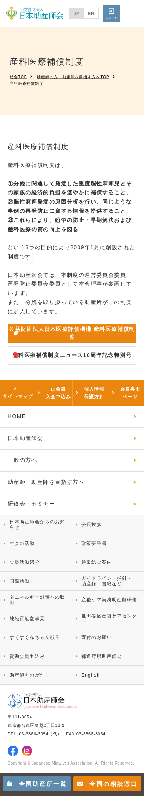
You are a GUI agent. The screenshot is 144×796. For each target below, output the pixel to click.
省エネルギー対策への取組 (37, 599)
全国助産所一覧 (37, 784)
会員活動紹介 (25, 562)
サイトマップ (18, 396)
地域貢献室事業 (27, 618)
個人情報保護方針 (94, 392)
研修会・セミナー (31, 504)
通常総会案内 (96, 562)
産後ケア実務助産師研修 (109, 599)
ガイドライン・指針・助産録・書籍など (106, 581)
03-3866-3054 (33, 733)
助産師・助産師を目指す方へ (46, 482)
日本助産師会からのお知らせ (37, 524)
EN (91, 14)
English (90, 675)
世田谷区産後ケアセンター (109, 618)
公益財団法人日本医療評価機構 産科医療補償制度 (72, 333)
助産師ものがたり (30, 675)
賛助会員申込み (27, 656)
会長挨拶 (91, 524)
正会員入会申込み (58, 392)
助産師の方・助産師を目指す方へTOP (73, 76)
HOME (17, 416)
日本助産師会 (25, 438)
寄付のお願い (96, 637)
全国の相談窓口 (107, 784)
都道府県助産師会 (101, 656)
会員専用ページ (130, 392)
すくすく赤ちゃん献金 (35, 637)
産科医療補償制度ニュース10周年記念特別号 (72, 355)
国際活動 (20, 581)
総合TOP (18, 76)
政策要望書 (94, 543)
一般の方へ (22, 460)
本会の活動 (22, 543)
